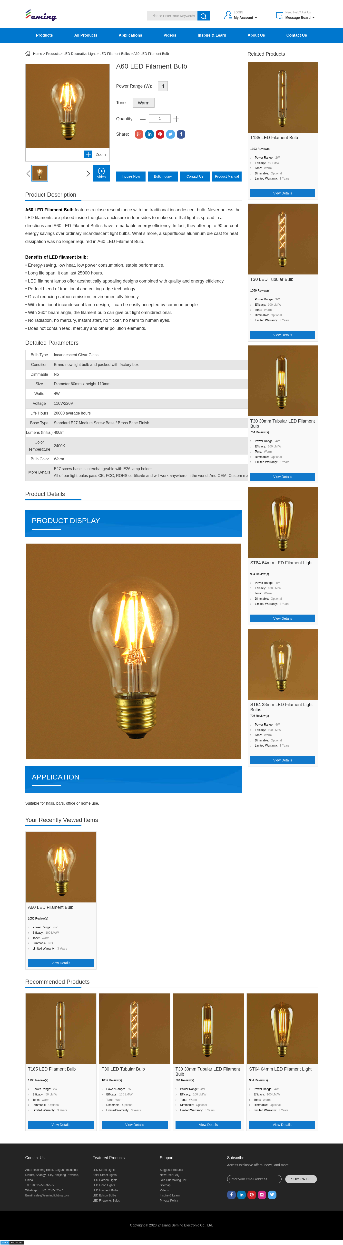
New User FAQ (169, 1175)
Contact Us (296, 35)
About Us (256, 35)
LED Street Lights (104, 1170)
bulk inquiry (163, 176)
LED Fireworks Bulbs (106, 1200)
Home (37, 54)
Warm (143, 103)
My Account (245, 18)
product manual (227, 176)
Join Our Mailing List (173, 1180)
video (101, 173)
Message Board (299, 18)
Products (44, 35)
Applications (130, 35)
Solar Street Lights (105, 1175)
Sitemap (165, 1185)
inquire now (131, 176)
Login (238, 12)
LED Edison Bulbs (104, 1195)
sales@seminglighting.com (51, 1195)
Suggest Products (171, 1170)
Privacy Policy (169, 1200)
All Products (85, 35)
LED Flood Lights (104, 1185)
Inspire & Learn (212, 35)
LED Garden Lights (105, 1180)
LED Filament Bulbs (114, 54)
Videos (170, 35)
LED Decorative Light (79, 54)
